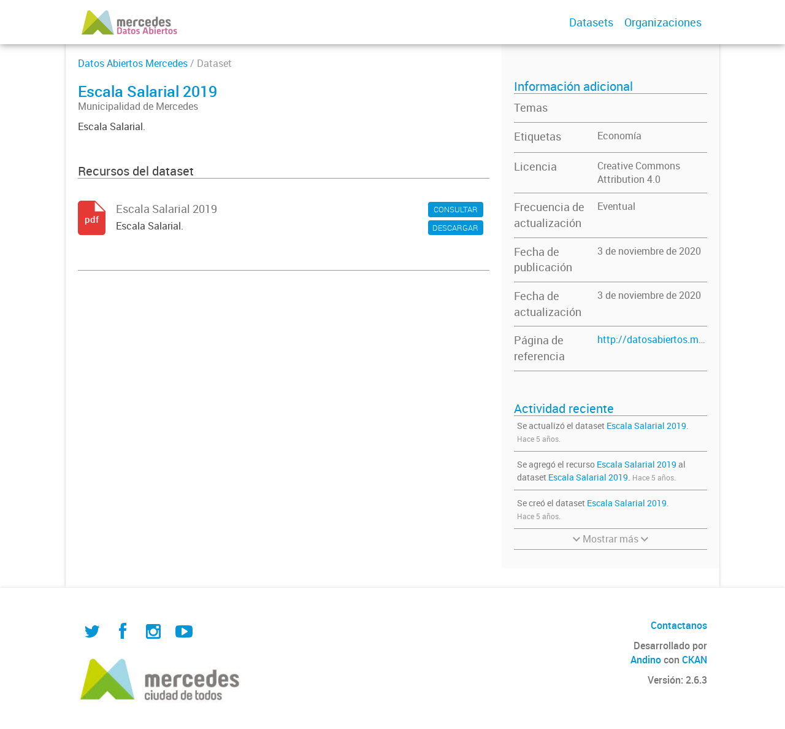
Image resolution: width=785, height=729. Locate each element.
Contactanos (679, 625)
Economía (619, 135)
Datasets (591, 22)
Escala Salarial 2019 (646, 425)
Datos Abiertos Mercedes (133, 63)
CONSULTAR (456, 209)
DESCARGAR (455, 227)
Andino (645, 659)
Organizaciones (663, 22)
